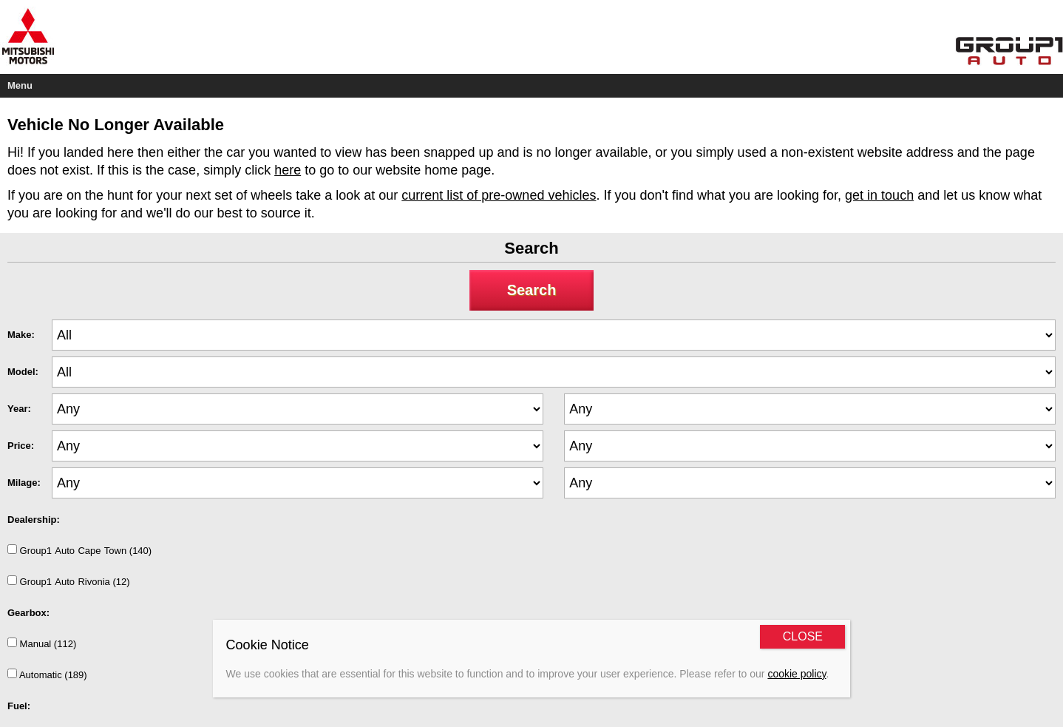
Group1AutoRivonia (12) (68, 581)
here (287, 170)
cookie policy (796, 674)
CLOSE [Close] (803, 636)
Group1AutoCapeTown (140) (79, 550)
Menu (20, 85)
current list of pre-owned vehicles (498, 195)
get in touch (879, 195)
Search (532, 290)
